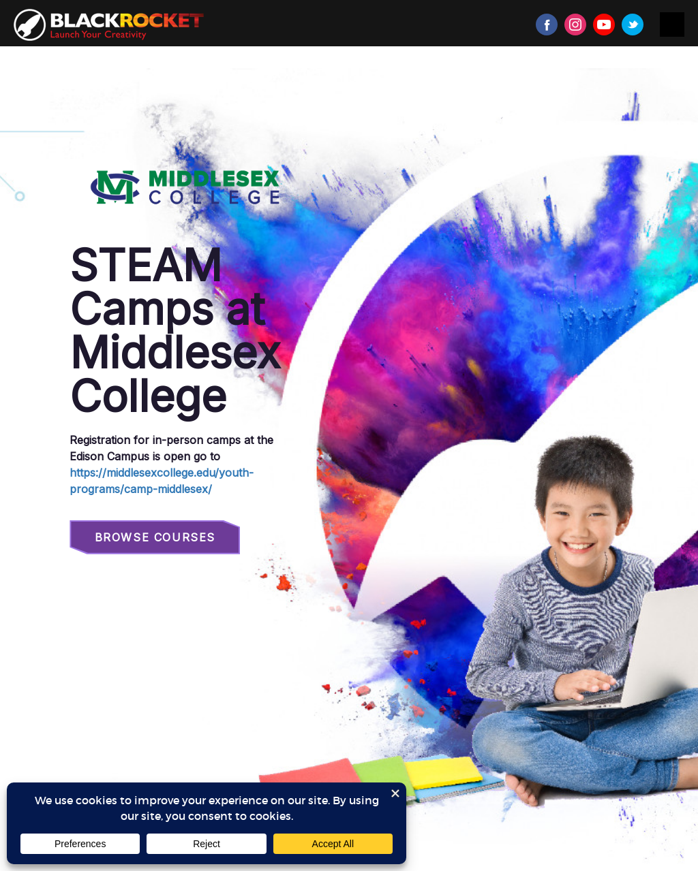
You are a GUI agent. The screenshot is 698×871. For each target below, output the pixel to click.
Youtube (604, 24)
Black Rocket (109, 25)
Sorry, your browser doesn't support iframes (349, 469)
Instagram (575, 24)
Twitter (632, 24)
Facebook (547, 24)
